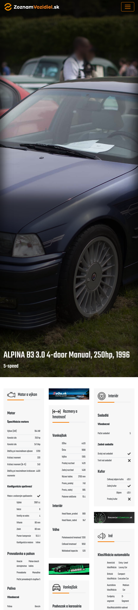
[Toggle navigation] (127, 6)
